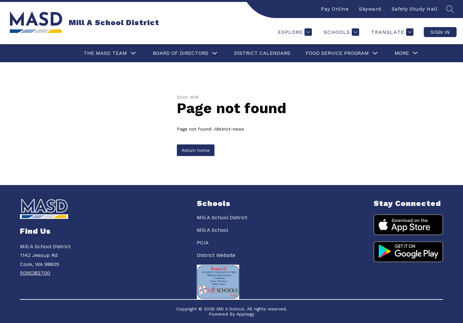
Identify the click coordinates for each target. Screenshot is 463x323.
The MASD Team (105, 53)
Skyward (370, 9)
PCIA (203, 243)
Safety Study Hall (415, 9)
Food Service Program (337, 53)
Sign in (440, 32)
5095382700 (35, 273)
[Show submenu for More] (402, 53)
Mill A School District (222, 217)
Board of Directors (180, 53)
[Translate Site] (391, 32)
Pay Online (335, 9)
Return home (196, 150)
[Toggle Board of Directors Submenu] (215, 53)
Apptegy (245, 314)
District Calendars (262, 53)
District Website (216, 255)
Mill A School (212, 230)
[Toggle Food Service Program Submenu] (375, 53)
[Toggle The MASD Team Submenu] (133, 53)
